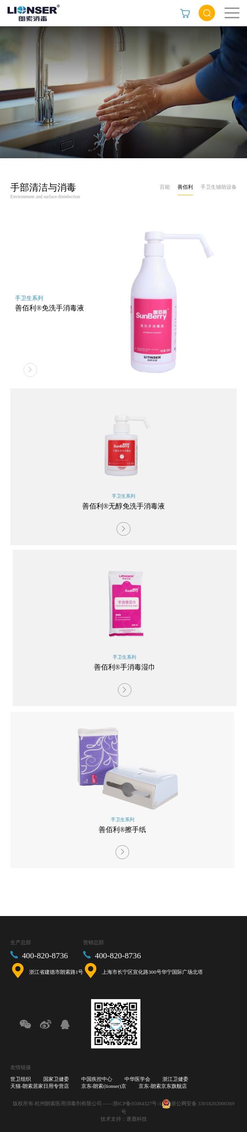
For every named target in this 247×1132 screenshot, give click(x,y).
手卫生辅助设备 (219, 187)
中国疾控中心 (96, 1079)
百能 (165, 187)
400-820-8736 (45, 955)
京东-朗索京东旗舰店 (163, 1086)
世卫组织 (20, 1079)
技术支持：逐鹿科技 (123, 1119)
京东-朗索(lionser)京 (103, 1086)
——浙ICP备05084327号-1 (131, 1103)
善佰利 (185, 187)
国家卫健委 (56, 1079)
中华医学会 (137, 1079)
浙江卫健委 (175, 1079)
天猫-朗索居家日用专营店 (39, 1086)
